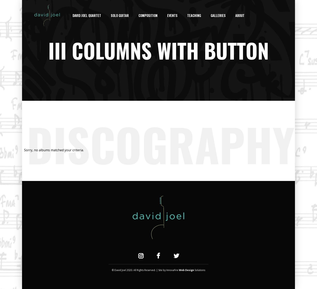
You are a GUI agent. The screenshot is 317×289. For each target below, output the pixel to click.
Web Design (186, 270)
